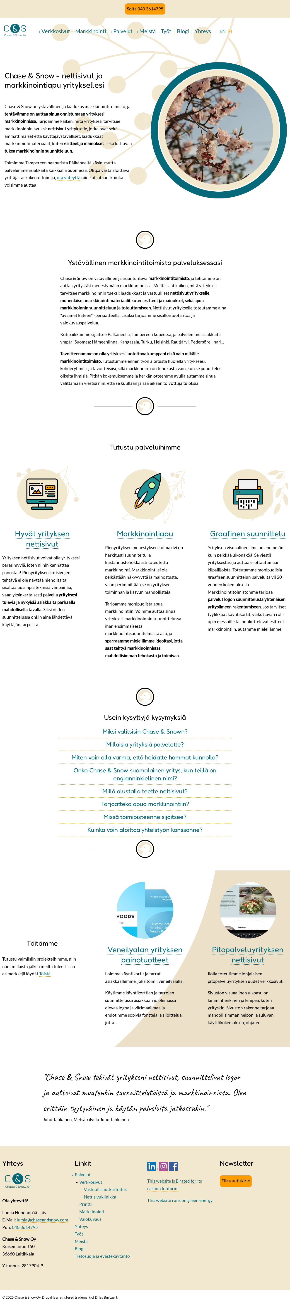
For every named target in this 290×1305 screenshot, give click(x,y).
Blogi (183, 31)
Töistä (45, 973)
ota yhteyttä (68, 177)
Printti (85, 1204)
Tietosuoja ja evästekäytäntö (102, 1256)
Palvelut (123, 31)
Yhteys (203, 31)
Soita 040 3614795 (145, 8)
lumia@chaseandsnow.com (42, 1219)
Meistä (147, 31)
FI (230, 31)
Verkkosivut (55, 31)
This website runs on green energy (180, 1200)
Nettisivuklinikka (100, 1196)
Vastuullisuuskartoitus (105, 1189)
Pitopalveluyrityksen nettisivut (247, 954)
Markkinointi (90, 31)
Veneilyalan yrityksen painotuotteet (144, 954)
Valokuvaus (90, 1219)
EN (223, 31)
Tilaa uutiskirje (236, 1180)
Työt (166, 31)
